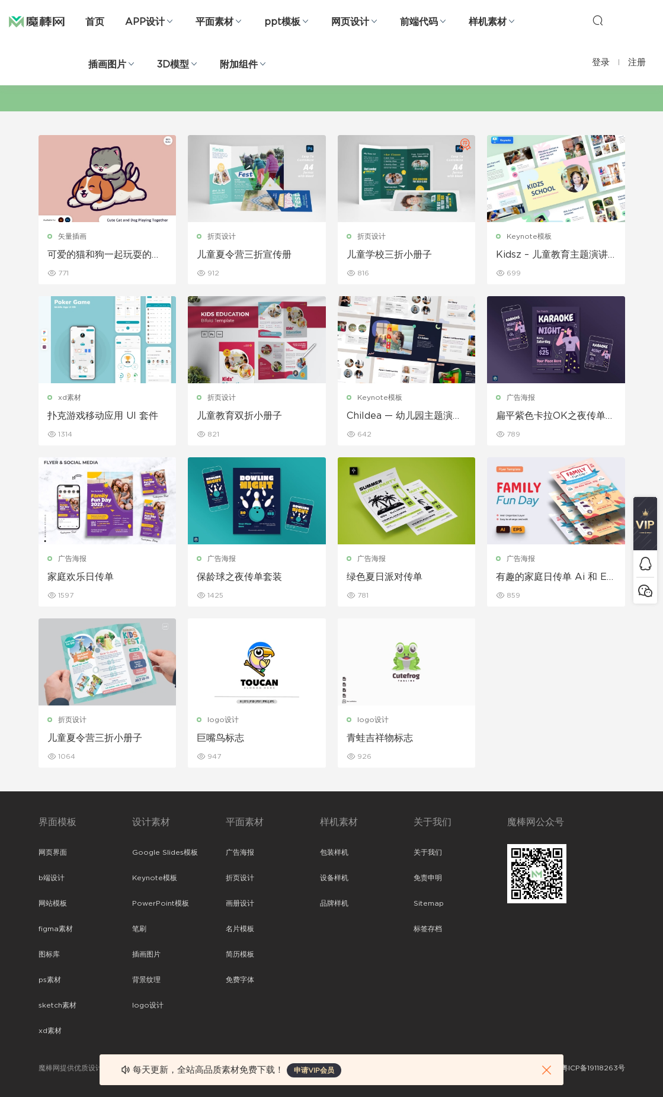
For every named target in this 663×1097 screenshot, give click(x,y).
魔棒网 (37, 20)
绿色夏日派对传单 (384, 577)
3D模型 (173, 64)
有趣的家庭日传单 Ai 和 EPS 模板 (554, 577)
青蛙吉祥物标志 (380, 738)
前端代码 (419, 22)
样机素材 (488, 22)
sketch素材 (57, 1005)
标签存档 (428, 928)
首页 (94, 22)
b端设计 (52, 877)
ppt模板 (282, 22)
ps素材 (50, 979)
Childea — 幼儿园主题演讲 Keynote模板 (404, 416)
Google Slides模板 (165, 852)
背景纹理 (146, 979)
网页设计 (350, 22)
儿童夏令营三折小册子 (94, 738)
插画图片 (107, 64)
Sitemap (429, 903)
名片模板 (240, 928)
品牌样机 (334, 903)
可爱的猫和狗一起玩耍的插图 (104, 255)
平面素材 (214, 22)
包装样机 (334, 852)
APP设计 (145, 22)
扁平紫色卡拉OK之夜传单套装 (555, 416)
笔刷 (139, 928)
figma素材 (56, 928)
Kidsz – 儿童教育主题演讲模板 (552, 255)
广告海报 (521, 397)
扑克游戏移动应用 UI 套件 (102, 416)
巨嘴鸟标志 (220, 738)
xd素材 (69, 397)
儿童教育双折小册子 (239, 416)
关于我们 (428, 852)
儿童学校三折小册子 (389, 254)
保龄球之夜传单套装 (239, 577)
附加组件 (239, 64)
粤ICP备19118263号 (593, 1068)
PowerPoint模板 (160, 903)
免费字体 (240, 979)
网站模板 (53, 903)
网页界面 (53, 852)
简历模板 (240, 954)
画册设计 (240, 903)
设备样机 (334, 877)
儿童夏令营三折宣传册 (244, 254)
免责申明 (428, 877)
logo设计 (223, 719)
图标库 (49, 954)
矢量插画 (72, 236)
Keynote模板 (529, 236)
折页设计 (221, 236)
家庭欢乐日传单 (80, 577)
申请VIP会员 (314, 1070)
